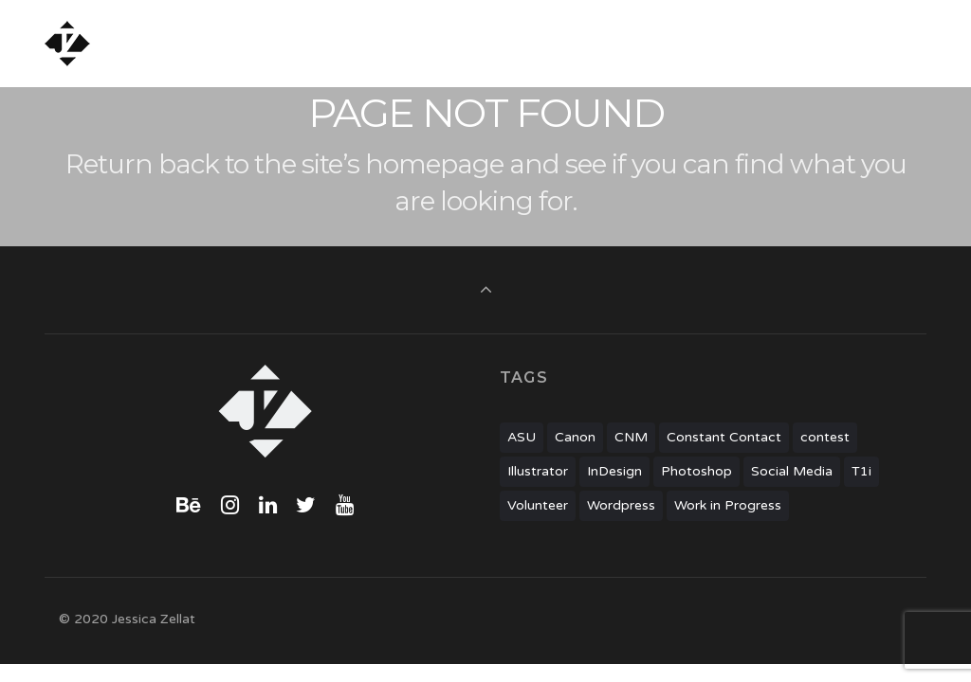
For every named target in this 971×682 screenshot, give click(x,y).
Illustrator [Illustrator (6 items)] (537, 471)
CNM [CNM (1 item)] (631, 437)
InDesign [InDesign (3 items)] (614, 471)
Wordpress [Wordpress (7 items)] (621, 505)
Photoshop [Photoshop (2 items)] (696, 471)
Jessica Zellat (159, 43)
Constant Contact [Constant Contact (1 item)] (724, 437)
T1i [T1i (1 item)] (861, 471)
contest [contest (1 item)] (825, 437)
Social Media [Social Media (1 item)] (792, 471)
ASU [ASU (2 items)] (521, 437)
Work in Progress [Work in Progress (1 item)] (727, 505)
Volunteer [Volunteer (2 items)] (537, 505)
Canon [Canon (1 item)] (575, 437)
